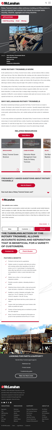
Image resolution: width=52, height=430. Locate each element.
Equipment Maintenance (31, 409)
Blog (43, 421)
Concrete (3, 415)
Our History (44, 409)
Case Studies (17, 411)
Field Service (29, 413)
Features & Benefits (13, 63)
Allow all (42, 229)
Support (29, 406)
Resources (10, 59)
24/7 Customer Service (31, 411)
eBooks (15, 413)
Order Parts (29, 415)
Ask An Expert (26, 185)
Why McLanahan (12, 57)
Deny (9, 229)
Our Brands (44, 417)
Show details (43, 224)
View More (26, 135)
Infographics (16, 415)
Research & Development (32, 421)
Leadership (44, 411)
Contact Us (9, 251)
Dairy (2, 417)
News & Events (45, 419)
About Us (45, 406)
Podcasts (16, 417)
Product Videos (17, 419)
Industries (5, 406)
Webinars (16, 421)
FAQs (8, 61)
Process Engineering (31, 419)
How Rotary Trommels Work (16, 55)
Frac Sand (3, 419)
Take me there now (26, 376)
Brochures (16, 409)
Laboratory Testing (30, 417)
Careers (44, 415)
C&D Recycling (8, 21)
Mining (23, 21)
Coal (17, 21)
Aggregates (3, 409)
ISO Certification (45, 413)
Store (13, 425)
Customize (26, 229)
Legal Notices (20, 425)
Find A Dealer (28, 251)
